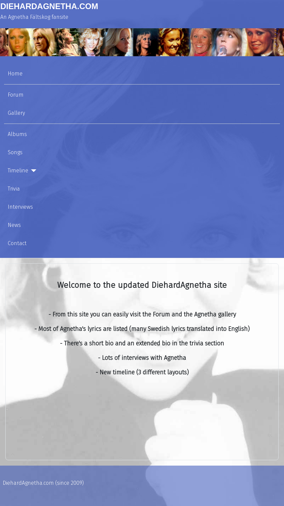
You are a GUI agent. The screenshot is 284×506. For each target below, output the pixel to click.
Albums (17, 134)
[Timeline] (32, 170)
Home (15, 73)
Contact (17, 243)
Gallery (16, 113)
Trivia (14, 188)
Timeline (18, 170)
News (14, 225)
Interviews (20, 207)
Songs (15, 152)
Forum (16, 95)
